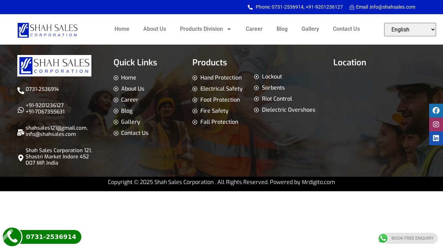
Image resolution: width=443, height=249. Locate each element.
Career (254, 29)
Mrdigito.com (318, 182)
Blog (282, 29)
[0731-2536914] (20, 90)
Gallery (310, 29)
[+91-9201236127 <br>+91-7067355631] (20, 110)
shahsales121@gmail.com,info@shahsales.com (57, 131)
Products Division (206, 29)
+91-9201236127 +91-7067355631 (45, 108)
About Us (154, 29)
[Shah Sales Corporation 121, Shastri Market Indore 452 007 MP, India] (20, 158)
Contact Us (346, 29)
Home (122, 29)
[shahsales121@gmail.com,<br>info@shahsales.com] (20, 132)
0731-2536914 (42, 89)
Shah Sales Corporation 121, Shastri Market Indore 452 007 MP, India (59, 156)
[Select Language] (410, 29)
